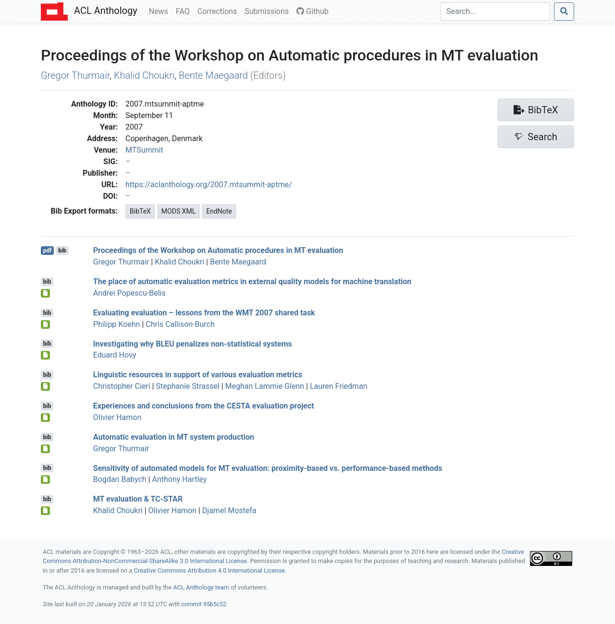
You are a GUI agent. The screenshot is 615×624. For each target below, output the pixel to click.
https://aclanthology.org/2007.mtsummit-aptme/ (208, 184)
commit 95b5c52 (203, 604)
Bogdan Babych (120, 479)
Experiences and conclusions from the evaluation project (203, 405)
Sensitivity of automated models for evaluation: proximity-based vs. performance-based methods (268, 467)
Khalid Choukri (144, 75)
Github (312, 11)
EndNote (219, 211)
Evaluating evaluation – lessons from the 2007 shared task (204, 312)
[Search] (495, 11)
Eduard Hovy (114, 355)
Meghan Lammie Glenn (264, 386)
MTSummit (144, 150)
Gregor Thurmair (75, 75)
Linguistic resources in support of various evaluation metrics (197, 374)
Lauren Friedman (339, 386)
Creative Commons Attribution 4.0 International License (209, 570)
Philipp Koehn (116, 324)
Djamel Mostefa (229, 510)
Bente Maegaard (213, 75)
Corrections (219, 10)
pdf (47, 250)
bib (62, 250)
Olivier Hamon (117, 417)
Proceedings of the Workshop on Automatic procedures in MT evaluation (218, 250)
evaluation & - (138, 499)
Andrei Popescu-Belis (129, 293)
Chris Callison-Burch (180, 324)
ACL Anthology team (201, 587)
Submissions (269, 10)
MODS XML (178, 211)
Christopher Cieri (121, 386)
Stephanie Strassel (187, 386)
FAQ (185, 10)
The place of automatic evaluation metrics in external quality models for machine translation (252, 281)
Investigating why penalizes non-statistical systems (192, 343)
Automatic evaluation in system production (173, 437)
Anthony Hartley (179, 479)
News (160, 10)
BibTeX (140, 211)
